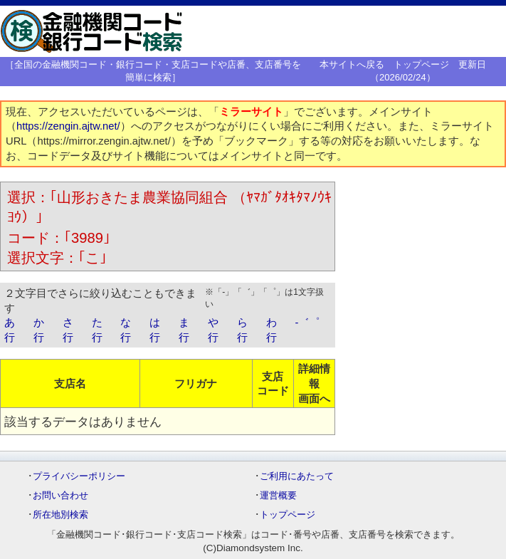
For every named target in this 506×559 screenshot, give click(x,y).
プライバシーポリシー (79, 476)
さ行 (68, 330)
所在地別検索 (60, 514)
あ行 (9, 330)
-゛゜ (307, 322)
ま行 (184, 330)
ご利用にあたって (297, 476)
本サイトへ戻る (352, 64)
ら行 (242, 330)
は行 (154, 330)
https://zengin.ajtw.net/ (68, 126)
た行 (97, 330)
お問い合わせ (60, 495)
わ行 (271, 330)
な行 (125, 330)
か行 (38, 330)
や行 (213, 330)
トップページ (421, 64)
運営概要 (278, 495)
